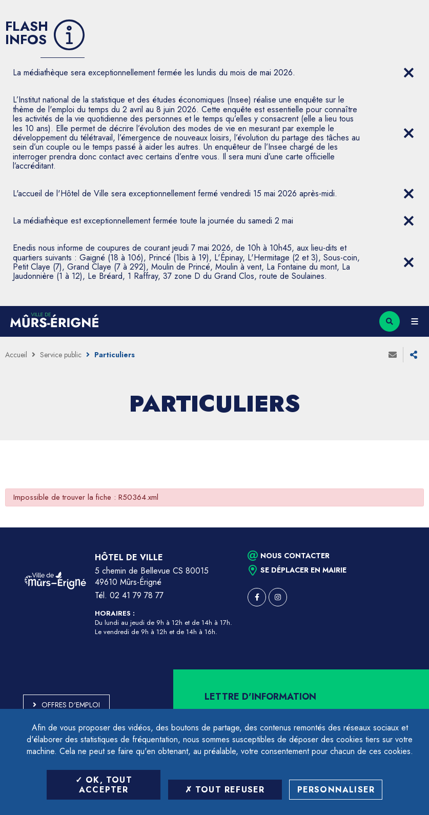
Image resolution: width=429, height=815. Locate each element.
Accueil (16, 355)
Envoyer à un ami (392, 354)
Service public (60, 355)
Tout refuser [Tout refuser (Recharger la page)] (225, 790)
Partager (413, 354)
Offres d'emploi (71, 705)
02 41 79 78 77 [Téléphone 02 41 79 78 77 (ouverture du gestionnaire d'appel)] (137, 595)
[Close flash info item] (408, 72)
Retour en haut (403, 527)
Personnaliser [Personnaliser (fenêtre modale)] (336, 790)
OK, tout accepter (103, 785)
